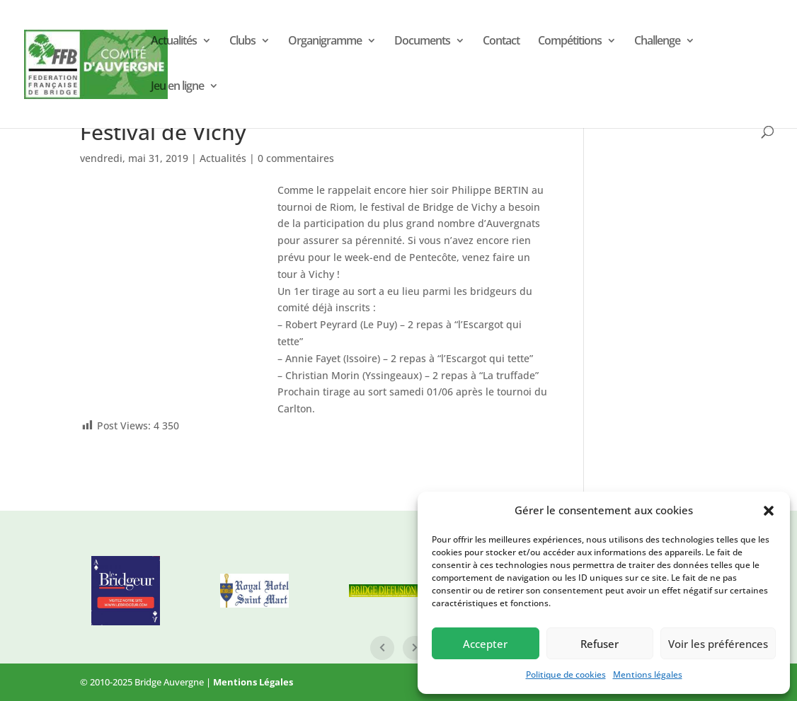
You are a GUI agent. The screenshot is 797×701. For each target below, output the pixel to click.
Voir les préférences (718, 644)
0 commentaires (296, 158)
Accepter (485, 644)
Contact (501, 41)
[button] (769, 511)
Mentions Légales (253, 682)
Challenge (657, 41)
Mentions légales (647, 674)
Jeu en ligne (177, 87)
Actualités (174, 41)
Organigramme (325, 41)
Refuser (599, 644)
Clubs (242, 41)
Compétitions (570, 41)
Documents (422, 41)
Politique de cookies (566, 674)
